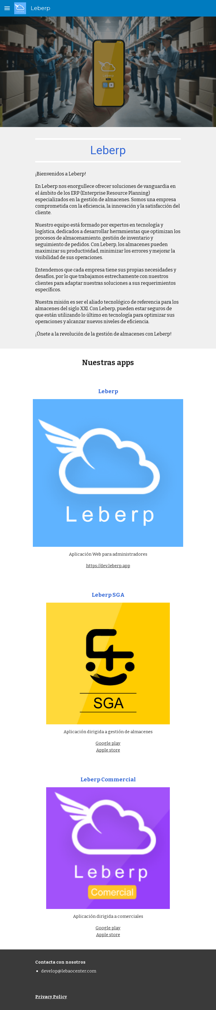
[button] (7, 8)
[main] (108, 150)
